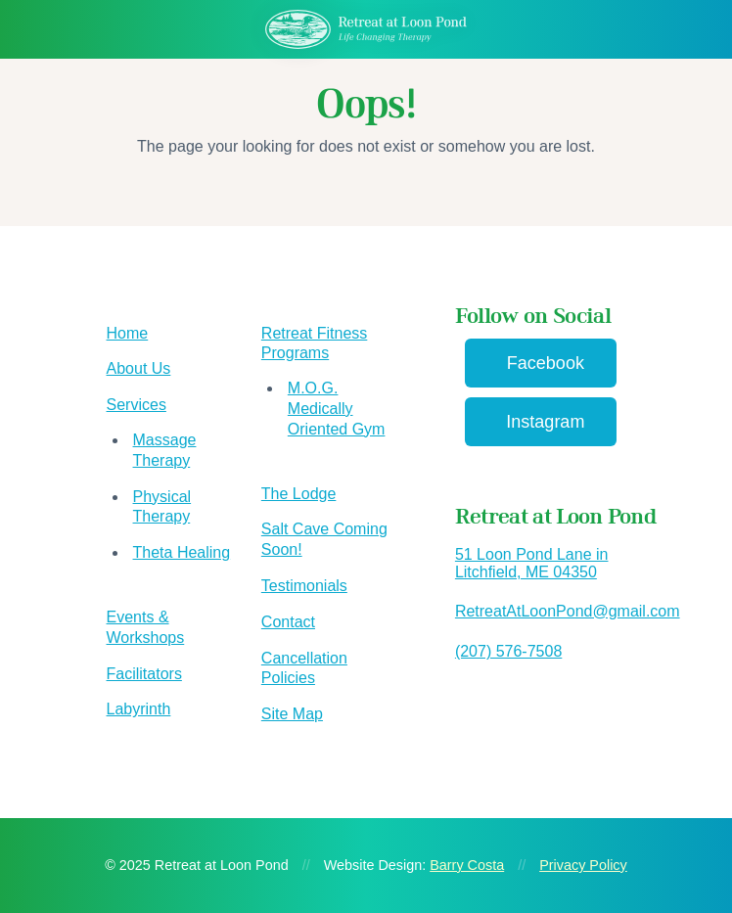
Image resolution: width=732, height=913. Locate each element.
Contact (288, 622)
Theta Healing (182, 552)
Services (136, 404)
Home (128, 333)
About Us (139, 368)
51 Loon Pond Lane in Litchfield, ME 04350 (532, 563)
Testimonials (304, 585)
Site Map (292, 714)
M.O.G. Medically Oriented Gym (337, 408)
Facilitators (144, 673)
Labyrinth (139, 709)
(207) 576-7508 (508, 651)
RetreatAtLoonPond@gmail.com (567, 611)
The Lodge (299, 493)
